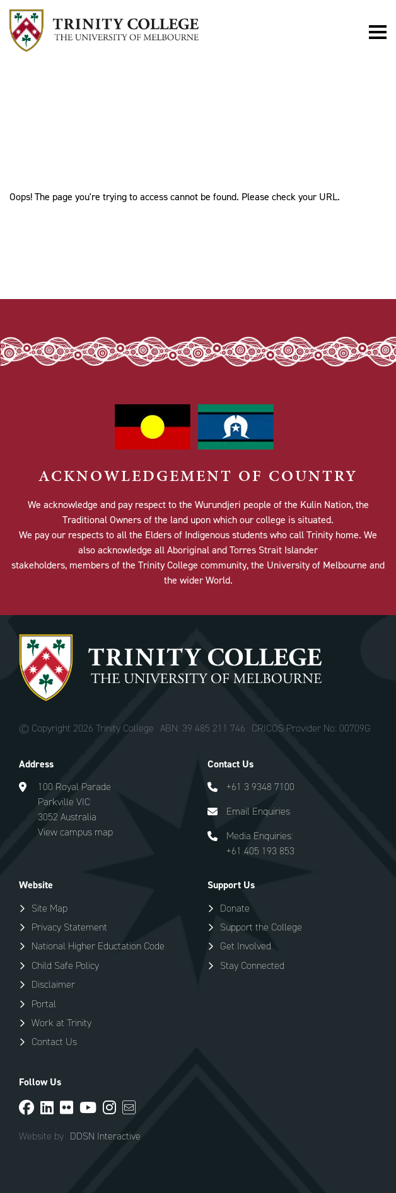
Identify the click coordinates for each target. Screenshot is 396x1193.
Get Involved (245, 946)
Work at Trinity (61, 1022)
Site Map (49, 908)
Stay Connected (252, 965)
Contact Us (54, 1041)
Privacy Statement (69, 927)
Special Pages (84, 137)
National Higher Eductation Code (98, 946)
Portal (44, 1003)
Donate (235, 908)
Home (21, 137)
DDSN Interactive (105, 1136)
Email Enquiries (258, 811)
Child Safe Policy (65, 965)
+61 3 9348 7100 (260, 786)
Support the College (261, 927)
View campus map (75, 832)
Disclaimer (53, 984)
